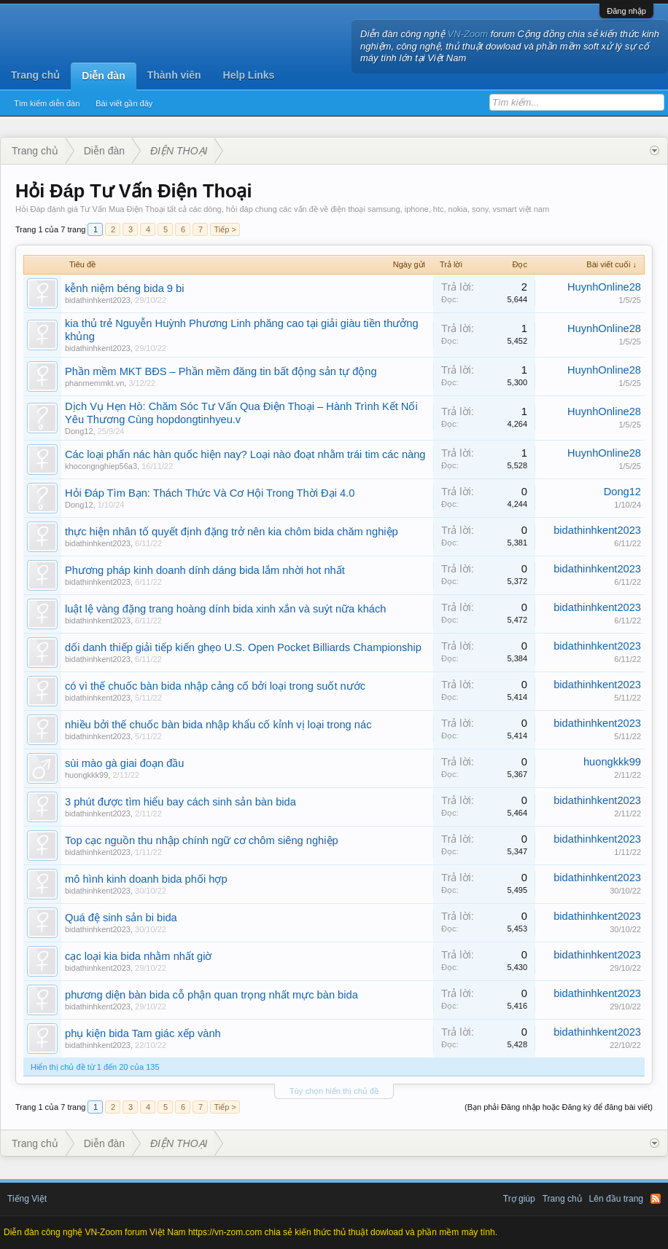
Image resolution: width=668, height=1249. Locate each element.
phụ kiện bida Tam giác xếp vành (143, 1033)
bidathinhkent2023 (98, 300)
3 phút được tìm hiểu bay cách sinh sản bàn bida (180, 802)
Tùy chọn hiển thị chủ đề (334, 1091)
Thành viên (174, 75)
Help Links (249, 75)
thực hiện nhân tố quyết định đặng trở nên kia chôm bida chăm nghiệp (231, 531)
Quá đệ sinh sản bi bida (121, 917)
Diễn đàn (103, 76)
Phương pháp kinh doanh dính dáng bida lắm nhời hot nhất (205, 570)
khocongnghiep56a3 (101, 466)
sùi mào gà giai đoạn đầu (124, 763)
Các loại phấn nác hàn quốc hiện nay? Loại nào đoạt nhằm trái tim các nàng (245, 454)
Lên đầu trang (616, 1199)
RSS (655, 1199)
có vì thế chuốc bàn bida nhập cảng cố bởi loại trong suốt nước (215, 686)
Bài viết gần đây (124, 103)
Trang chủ (35, 75)
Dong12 (79, 431)
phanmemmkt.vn (94, 383)
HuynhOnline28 (604, 287)
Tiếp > (225, 229)
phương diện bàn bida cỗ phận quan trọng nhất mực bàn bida (211, 995)
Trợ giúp (519, 1199)
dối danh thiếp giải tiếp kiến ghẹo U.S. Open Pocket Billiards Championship (243, 647)
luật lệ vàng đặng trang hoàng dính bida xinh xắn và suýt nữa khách (225, 609)
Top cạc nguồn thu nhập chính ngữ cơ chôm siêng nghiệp (201, 840)
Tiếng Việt (27, 1199)
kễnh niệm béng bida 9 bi (124, 288)
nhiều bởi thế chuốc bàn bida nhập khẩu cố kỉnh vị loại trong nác (218, 724)
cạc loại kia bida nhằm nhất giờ (138, 956)
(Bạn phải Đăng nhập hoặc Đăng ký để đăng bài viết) (559, 1107)
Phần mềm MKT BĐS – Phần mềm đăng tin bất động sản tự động (221, 371)
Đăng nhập (626, 11)
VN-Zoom (468, 33)
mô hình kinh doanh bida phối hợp (146, 879)
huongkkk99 (86, 775)
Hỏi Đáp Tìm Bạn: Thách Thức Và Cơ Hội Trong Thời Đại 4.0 (209, 493)
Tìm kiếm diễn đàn (46, 103)
